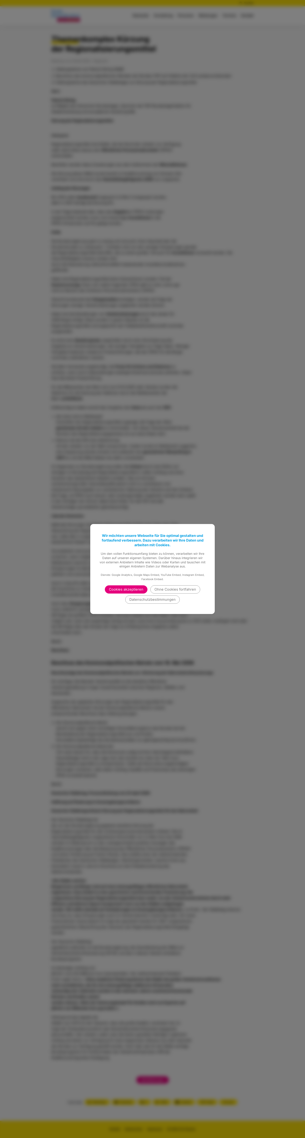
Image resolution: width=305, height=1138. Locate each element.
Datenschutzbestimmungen (152, 599)
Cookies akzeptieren (126, 589)
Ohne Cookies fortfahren (175, 589)
